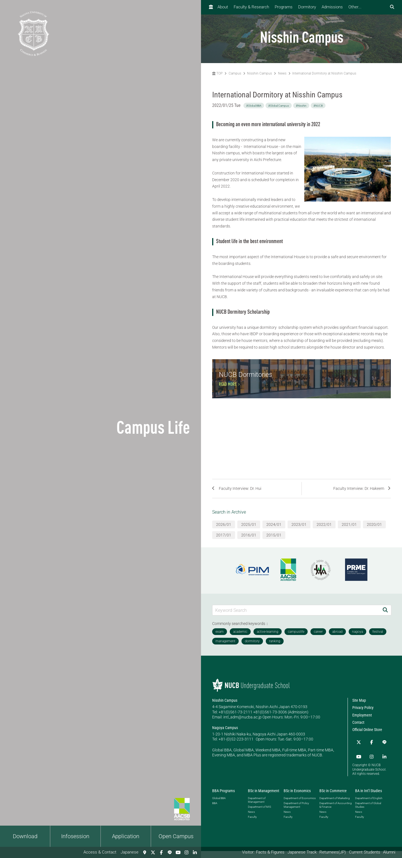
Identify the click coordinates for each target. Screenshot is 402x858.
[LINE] (170, 852)
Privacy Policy (363, 718)
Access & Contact (99, 852)
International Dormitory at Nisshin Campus (324, 73)
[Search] (385, 621)
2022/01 (324, 535)
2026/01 (223, 535)
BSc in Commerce (333, 797)
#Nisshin (301, 105)
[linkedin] (195, 852)
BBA (214, 810)
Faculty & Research (251, 6)
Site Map (359, 711)
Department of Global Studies (368, 812)
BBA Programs (223, 797)
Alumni (389, 852)
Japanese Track (302, 852)
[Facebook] (161, 852)
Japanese (129, 852)
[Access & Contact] (144, 852)
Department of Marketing (334, 805)
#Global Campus (278, 105)
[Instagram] (186, 852)
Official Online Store (367, 740)
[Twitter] (153, 852)
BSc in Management (263, 797)
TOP (217, 73)
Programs (284, 6)
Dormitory (307, 6)
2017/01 (223, 546)
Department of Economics (300, 805)
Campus (235, 73)
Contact (358, 733)
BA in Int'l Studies (368, 797)
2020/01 (374, 535)
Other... (355, 6)
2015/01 (273, 546)
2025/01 (248, 535)
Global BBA (219, 805)
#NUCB (318, 105)
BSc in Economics (297, 797)
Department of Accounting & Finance (335, 812)
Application (125, 836)
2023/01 (299, 535)
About (222, 6)
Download (25, 836)
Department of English (368, 805)
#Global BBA (253, 105)
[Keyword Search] (295, 621)
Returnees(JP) (332, 852)
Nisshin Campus (259, 73)
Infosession (75, 836)
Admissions (332, 6)
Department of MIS (259, 813)
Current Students (364, 852)
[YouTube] (178, 852)
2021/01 (349, 535)
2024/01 (273, 535)
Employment (362, 726)
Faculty (252, 823)
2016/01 (248, 546)
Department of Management (256, 807)
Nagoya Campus (225, 738)
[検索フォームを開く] (392, 7)
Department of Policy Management (296, 812)
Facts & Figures (270, 852)
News (282, 73)
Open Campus (176, 836)
